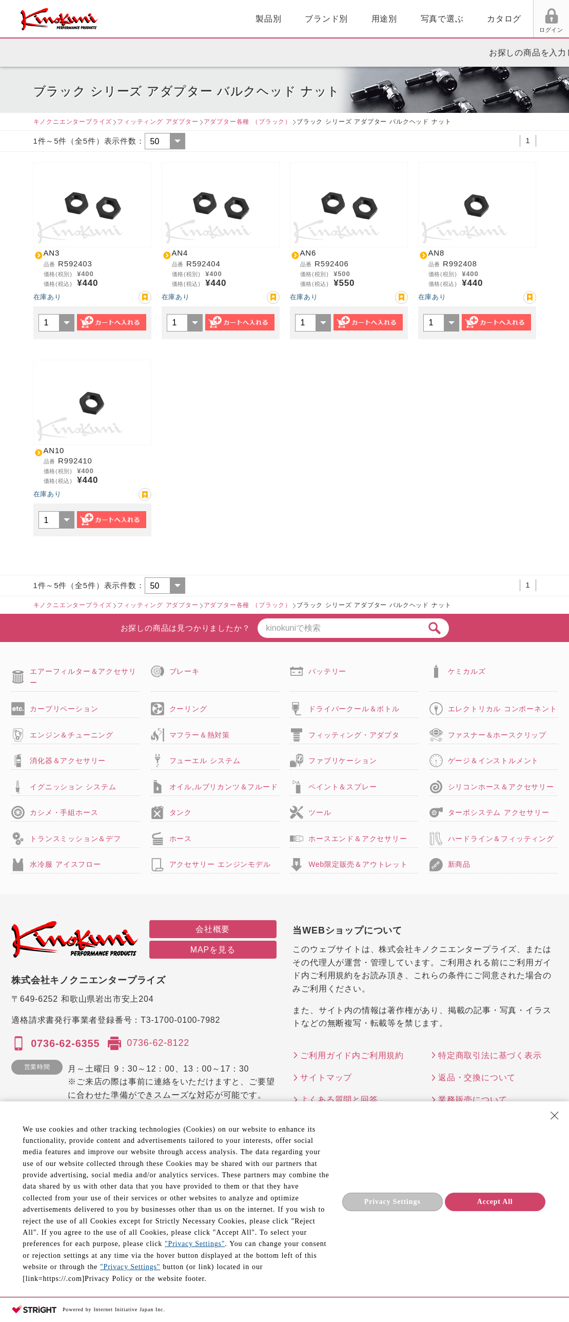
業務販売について (472, 1099)
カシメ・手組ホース (64, 812)
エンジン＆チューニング (71, 735)
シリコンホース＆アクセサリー (501, 787)
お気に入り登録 (145, 297)
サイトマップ (326, 1077)
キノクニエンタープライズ (72, 121)
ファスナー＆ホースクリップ (497, 735)
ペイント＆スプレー (342, 787)
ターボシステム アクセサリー (499, 812)
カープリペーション (64, 709)
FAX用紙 (512, 30)
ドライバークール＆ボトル (354, 709)
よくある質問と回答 (339, 1099)
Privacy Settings (392, 1202)
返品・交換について (477, 1077)
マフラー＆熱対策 (199, 735)
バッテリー (327, 671)
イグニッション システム (73, 787)
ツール (319, 812)
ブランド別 (208, 18)
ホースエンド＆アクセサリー (357, 838)
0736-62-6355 (65, 1043)
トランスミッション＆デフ (75, 838)
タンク (180, 812)
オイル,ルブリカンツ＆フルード (223, 787)
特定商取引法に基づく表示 (490, 1055)
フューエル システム (205, 760)
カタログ (386, 18)
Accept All (495, 1202)
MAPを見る (212, 949)
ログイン (434, 30)
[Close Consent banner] (554, 1115)
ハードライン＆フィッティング (501, 838)
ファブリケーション (342, 760)
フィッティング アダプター (158, 121)
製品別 (150, 18)
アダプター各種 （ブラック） (247, 121)
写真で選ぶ (324, 18)
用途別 (266, 18)
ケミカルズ (467, 671)
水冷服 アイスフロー (65, 864)
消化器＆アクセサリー (68, 760)
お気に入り (473, 30)
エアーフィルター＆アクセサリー (83, 677)
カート (553, 20)
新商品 (459, 864)
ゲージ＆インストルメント (493, 760)
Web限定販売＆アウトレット (358, 864)
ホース (180, 838)
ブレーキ (184, 671)
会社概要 (212, 929)
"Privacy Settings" (195, 1244)
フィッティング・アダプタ (354, 735)
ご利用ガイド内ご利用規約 (352, 1055)
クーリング (188, 709)
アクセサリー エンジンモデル (220, 864)
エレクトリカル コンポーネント (502, 709)
